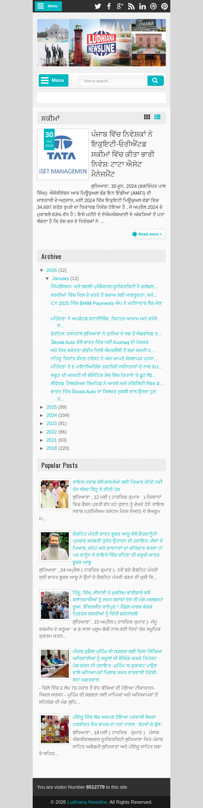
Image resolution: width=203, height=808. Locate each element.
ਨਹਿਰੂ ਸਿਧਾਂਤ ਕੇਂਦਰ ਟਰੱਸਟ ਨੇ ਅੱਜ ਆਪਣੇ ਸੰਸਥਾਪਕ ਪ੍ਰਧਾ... (104, 358)
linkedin (142, 6)
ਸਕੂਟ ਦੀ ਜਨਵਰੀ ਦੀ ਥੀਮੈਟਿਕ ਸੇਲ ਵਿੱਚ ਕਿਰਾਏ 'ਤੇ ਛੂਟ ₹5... (103, 375)
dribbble (153, 6)
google (120, 6)
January (61, 278)
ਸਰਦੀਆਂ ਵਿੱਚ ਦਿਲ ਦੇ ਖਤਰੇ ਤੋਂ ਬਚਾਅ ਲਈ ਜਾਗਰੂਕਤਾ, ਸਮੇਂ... (104, 295)
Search (156, 80)
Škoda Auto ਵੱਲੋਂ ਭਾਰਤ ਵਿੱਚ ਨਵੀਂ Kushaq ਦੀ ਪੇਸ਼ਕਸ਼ (99, 342)
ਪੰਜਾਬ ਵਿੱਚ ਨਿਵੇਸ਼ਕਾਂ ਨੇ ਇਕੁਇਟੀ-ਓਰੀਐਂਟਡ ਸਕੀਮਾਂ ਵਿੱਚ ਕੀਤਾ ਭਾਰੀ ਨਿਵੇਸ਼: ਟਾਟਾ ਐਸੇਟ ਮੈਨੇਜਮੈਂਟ (122, 153)
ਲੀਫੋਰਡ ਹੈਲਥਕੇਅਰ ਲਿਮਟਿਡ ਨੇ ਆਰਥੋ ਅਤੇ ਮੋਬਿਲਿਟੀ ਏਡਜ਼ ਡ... (107, 383)
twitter (97, 6)
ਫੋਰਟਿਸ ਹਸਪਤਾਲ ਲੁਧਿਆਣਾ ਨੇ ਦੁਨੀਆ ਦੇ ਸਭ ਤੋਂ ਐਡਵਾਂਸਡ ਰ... (106, 333)
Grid (147, 117)
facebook (108, 6)
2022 (52, 431)
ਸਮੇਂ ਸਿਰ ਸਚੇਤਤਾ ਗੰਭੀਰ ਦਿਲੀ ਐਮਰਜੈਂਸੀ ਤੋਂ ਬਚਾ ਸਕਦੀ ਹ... (103, 350)
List (157, 117)
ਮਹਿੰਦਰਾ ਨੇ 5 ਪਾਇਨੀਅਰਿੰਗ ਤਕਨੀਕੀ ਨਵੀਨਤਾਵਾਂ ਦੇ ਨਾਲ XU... (106, 366)
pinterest (164, 6)
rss (131, 6)
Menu (53, 6)
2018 (52, 448)
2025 (52, 407)
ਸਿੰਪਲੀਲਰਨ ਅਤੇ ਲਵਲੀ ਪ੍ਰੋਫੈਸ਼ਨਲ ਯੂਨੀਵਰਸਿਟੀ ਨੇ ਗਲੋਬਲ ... (105, 286)
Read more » (150, 234)
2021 (52, 440)
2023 (52, 423)
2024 (52, 415)
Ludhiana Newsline (87, 802)
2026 (52, 270)
